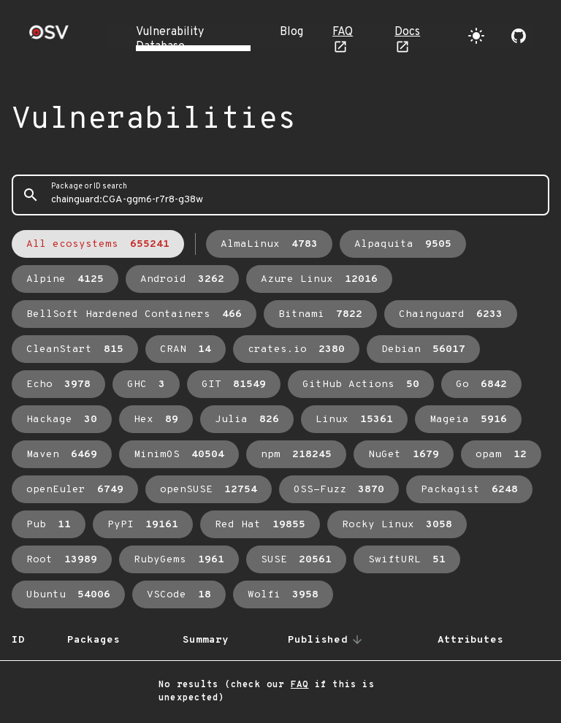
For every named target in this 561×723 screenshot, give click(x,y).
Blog (291, 32)
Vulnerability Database (170, 39)
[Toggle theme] (476, 35)
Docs (407, 32)
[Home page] (49, 37)
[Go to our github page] (518, 35)
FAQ (342, 32)
